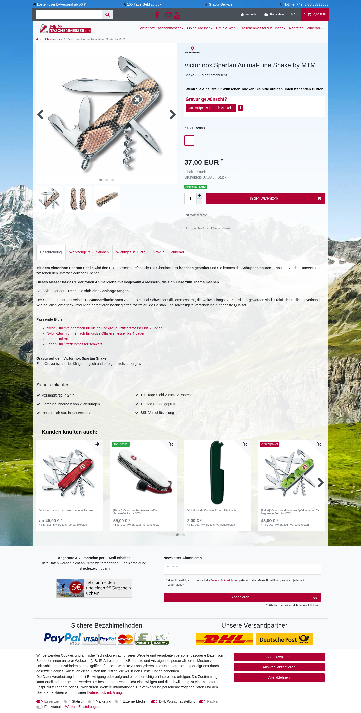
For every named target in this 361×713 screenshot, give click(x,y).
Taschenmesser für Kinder (262, 28)
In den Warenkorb (285, 198)
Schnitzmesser (52, 39)
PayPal (212, 701)
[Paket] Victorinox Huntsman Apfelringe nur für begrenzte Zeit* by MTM (290, 512)
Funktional (52, 707)
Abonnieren (274, 597)
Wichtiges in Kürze (131, 252)
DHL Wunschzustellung (177, 701)
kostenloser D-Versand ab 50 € (61, 4)
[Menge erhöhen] (199, 196)
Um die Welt (225, 28)
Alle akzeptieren (279, 657)
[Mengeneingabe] (190, 198)
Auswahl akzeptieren (279, 667)
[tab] (51, 252)
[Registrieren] (275, 14)
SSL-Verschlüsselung (157, 413)
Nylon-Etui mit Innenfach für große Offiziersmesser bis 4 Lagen (96, 333)
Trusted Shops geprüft (157, 404)
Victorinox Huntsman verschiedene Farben (66, 510)
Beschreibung (51, 252)
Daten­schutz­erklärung (104, 692)
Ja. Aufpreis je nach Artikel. (210, 108)
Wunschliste (196, 215)
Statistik (78, 701)
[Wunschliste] (294, 14)
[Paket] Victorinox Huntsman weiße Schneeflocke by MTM (135, 512)
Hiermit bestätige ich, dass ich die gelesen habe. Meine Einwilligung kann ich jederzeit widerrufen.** (236, 582)
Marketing (103, 701)
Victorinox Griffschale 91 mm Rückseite (211, 510)
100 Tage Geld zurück (144, 4)
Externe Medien (135, 701)
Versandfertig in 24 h (58, 395)
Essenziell (52, 701)
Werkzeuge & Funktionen (89, 252)
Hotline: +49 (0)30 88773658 (305, 4)
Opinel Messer (198, 28)
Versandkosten (222, 228)
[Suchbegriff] (69, 14)
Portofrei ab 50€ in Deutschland (66, 413)
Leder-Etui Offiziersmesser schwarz (74, 344)
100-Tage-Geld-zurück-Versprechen (168, 395)
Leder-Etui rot (57, 339)
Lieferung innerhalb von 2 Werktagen (71, 404)
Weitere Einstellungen (82, 707)
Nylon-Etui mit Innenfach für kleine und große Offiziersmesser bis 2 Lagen (104, 328)
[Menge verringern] (199, 201)
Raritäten (296, 28)
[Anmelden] (249, 14)
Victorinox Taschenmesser (160, 28)
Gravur (158, 252)
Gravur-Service (220, 4)
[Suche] (107, 14)
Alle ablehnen (279, 677)
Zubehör (313, 28)
